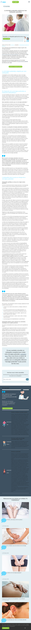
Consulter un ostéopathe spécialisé (15, 66)
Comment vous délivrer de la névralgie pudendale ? (12, 572)
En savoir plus (12, 626)
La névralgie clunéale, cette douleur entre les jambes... (12, 519)
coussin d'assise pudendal (23, 61)
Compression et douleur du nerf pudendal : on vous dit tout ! (13, 598)
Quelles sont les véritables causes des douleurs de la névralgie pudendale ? (14, 546)
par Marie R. (12, 44)
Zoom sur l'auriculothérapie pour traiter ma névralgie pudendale (14, 619)
